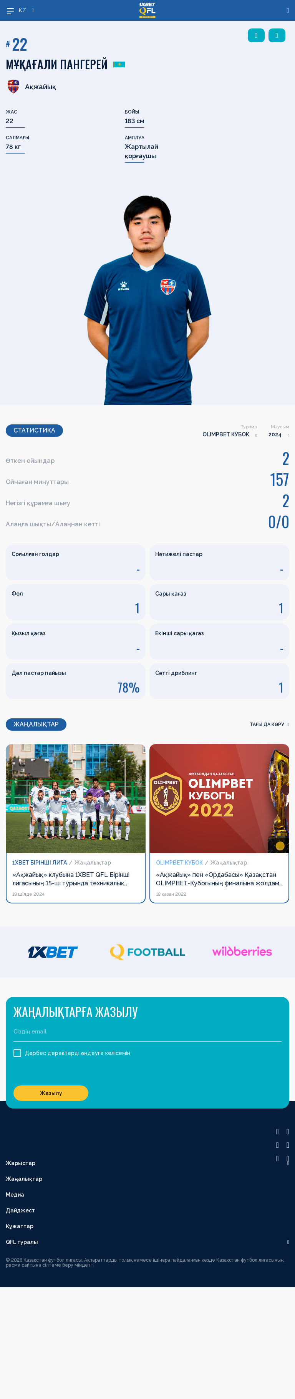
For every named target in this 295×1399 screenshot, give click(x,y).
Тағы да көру (269, 724)
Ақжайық (31, 86)
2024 (275, 434)
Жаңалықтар (24, 1179)
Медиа (15, 1195)
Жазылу (51, 1093)
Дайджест (20, 1210)
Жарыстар (20, 1163)
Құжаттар (19, 1226)
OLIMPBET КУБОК (225, 434)
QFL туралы (22, 1242)
